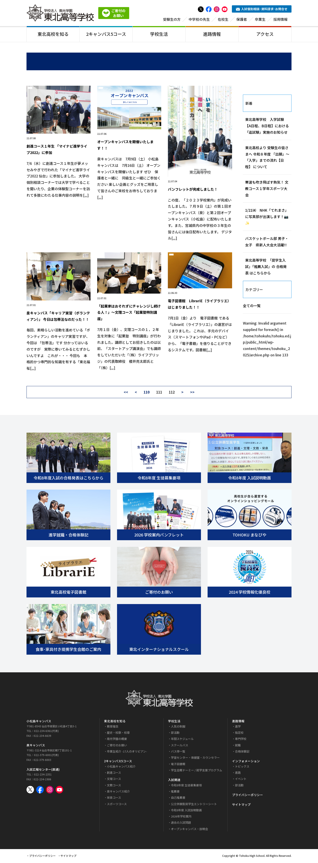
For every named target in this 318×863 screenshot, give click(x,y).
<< (126, 392)
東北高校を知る (53, 34)
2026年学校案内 (181, 817)
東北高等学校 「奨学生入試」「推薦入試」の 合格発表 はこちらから (266, 267)
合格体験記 (242, 752)
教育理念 (112, 727)
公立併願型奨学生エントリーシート (194, 804)
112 (172, 392)
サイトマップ (241, 805)
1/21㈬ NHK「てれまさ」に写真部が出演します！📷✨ (266, 217)
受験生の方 (172, 19)
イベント (240, 779)
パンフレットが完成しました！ (193, 189)
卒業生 (260, 19)
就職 (238, 746)
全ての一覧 (252, 306)
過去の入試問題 (181, 823)
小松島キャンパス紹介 (121, 767)
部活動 (175, 733)
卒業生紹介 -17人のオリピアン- (127, 752)
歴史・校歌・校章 (118, 733)
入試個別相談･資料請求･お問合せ (262, 9)
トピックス (242, 767)
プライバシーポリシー (247, 795)
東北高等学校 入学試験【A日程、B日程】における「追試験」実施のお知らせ (267, 127)
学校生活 (159, 34)
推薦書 (175, 792)
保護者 (241, 19)
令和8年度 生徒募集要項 (186, 786)
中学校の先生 (199, 19)
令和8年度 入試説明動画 (186, 811)
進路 (238, 773)
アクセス (265, 34)
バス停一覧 (178, 752)
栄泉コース (114, 798)
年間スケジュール (182, 740)
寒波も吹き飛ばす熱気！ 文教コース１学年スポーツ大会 (266, 189)
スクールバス (179, 746)
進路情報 (212, 34)
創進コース (114, 773)
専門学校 (240, 740)
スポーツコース (117, 804)
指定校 (239, 733)
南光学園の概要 (117, 740)
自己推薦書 (178, 798)
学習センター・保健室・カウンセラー (195, 758)
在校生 (223, 19)
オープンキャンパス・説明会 (189, 829)
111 (159, 392)
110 (147, 392)
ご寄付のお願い (117, 746)
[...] (86, 195)
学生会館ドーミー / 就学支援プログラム (196, 771)
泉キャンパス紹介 (118, 792)
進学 (238, 727)
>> (192, 392)
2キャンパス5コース (106, 34)
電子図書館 (178, 764)
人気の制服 (178, 727)
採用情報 (280, 19)
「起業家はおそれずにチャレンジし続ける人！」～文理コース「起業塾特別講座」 (129, 313)
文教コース (114, 786)
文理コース (114, 779)
